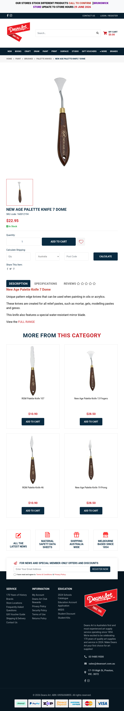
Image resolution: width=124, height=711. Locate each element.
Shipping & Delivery (16, 618)
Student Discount (66, 613)
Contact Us (11, 622)
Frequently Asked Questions (15, 609)
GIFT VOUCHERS (89, 51)
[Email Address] (51, 569)
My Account (38, 595)
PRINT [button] (54, 51)
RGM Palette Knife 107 (33, 398)
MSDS (61, 609)
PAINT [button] (45, 51)
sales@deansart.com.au (102, 663)
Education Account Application (67, 604)
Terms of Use (39, 614)
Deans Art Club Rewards (39, 601)
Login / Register (109, 15)
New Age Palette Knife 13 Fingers (91, 398)
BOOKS (18, 51)
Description (18, 283)
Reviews (80, 283)
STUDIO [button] (75, 51)
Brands (9, 599)
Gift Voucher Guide (15, 614)
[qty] (18, 256)
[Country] (47, 256)
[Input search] (65, 33)
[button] (81, 242)
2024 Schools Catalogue (65, 597)
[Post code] (76, 256)
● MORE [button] (103, 51)
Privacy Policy (60, 575)
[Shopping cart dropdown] (110, 33)
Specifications (45, 283)
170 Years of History (16, 595)
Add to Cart (59, 241)
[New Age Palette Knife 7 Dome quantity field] (23, 242)
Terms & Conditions (44, 575)
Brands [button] (114, 51)
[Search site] (97, 33)
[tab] (18, 283)
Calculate (105, 256)
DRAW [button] (36, 51)
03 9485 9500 (96, 656)
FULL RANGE (26, 321)
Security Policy (39, 610)
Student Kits (64, 617)
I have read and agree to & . (40, 574)
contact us (89, 15)
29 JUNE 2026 (82, 7)
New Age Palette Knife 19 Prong (91, 487)
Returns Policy (39, 618)
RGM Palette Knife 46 (33, 487)
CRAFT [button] (28, 51)
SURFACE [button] (64, 51)
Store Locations (14, 603)
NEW (10, 51)
